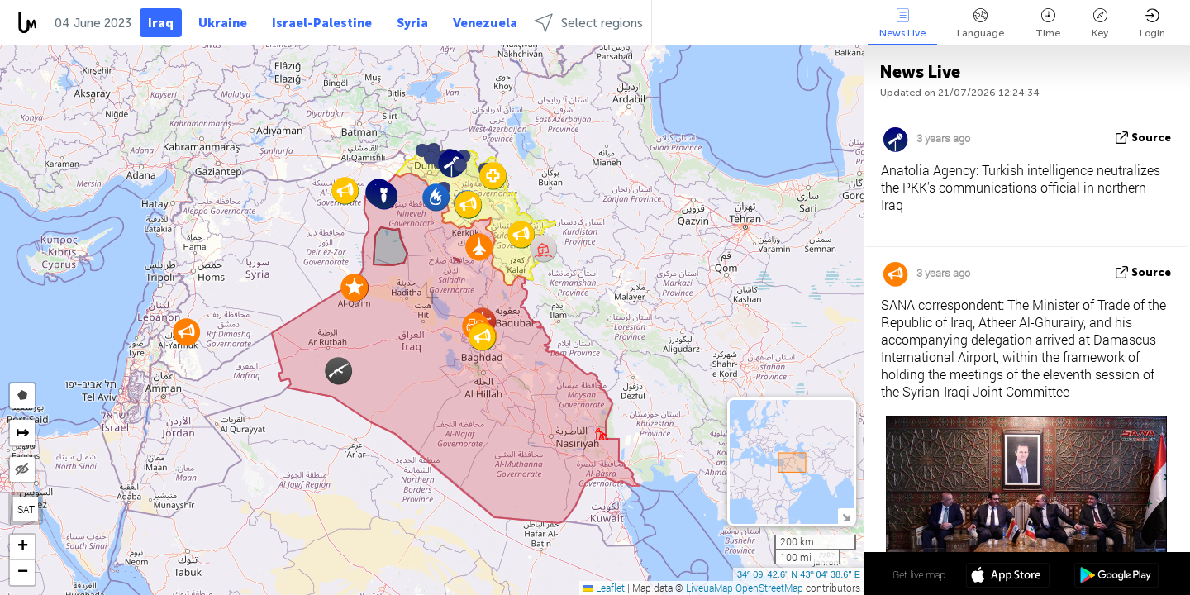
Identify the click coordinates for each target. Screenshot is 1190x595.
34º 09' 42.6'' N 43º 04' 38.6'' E (798, 574)
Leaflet (604, 587)
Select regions (588, 22)
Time (1047, 23)
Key (1100, 23)
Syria (412, 23)
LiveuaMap (709, 587)
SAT (26, 509)
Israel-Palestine (322, 23)
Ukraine (222, 23)
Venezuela (485, 23)
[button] (460, 165)
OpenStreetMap (769, 587)
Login (1152, 23)
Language (980, 23)
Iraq (161, 23)
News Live (902, 23)
